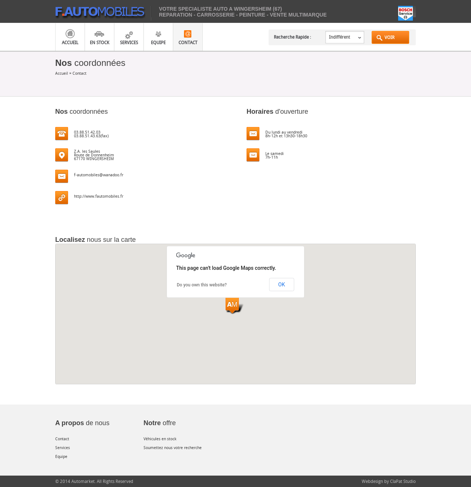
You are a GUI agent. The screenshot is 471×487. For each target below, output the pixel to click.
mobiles (103, 13)
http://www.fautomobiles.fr (98, 196)
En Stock (99, 42)
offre (160, 423)
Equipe (158, 42)
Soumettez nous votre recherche (173, 447)
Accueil (70, 42)
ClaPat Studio (403, 481)
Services (129, 42)
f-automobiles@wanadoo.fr (98, 174)
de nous (82, 423)
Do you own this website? (202, 284)
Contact (187, 42)
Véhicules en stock (160, 438)
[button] (235, 305)
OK (281, 284)
